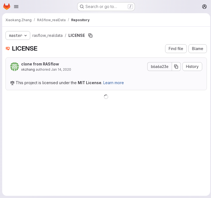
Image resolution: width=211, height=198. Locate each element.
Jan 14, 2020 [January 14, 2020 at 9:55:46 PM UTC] (61, 69)
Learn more (113, 82)
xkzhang (28, 69)
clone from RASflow (40, 64)
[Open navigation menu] (16, 6)
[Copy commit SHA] (175, 66)
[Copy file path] (90, 35)
